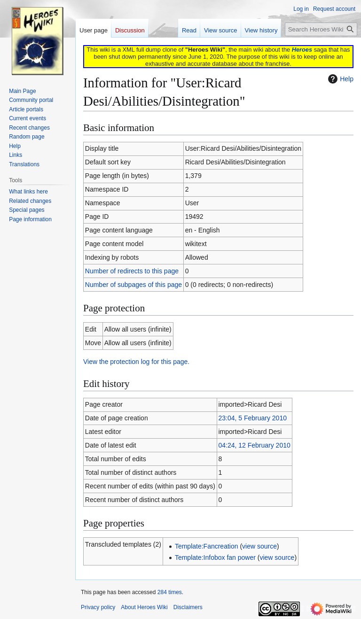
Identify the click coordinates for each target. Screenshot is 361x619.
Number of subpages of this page (133, 284)
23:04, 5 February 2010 (252, 418)
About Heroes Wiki (144, 607)
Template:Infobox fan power (215, 557)
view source (259, 546)
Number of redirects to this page (132, 271)
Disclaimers (188, 607)
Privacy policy (98, 607)
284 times (169, 592)
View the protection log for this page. (136, 361)
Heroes (302, 49)
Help (339, 79)
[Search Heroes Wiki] (321, 29)
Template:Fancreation (206, 546)
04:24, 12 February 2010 (254, 445)
